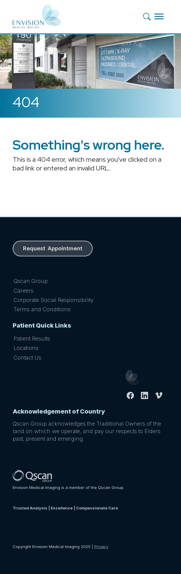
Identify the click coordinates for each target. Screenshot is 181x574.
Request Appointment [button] (52, 248)
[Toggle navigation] (159, 16)
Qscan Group (31, 281)
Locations (26, 348)
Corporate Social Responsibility (54, 300)
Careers (23, 290)
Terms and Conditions (42, 309)
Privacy (101, 546)
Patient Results (32, 338)
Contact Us (27, 357)
